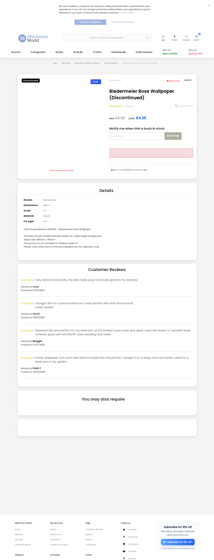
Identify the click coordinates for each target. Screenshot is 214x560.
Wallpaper (66, 62)
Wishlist (186, 40)
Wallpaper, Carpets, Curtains (87, 62)
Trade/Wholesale (23, 544)
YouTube (132, 551)
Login (163, 40)
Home (55, 62)
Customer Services (94, 529)
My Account (55, 534)
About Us (19, 534)
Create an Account (59, 544)
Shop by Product (111, 62)
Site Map (19, 539)
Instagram (133, 544)
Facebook (132, 537)
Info (145, 169)
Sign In (53, 529)
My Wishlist (55, 539)
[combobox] (107, 37)
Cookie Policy (126, 12)
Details (106, 189)
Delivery (89, 534)
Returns (89, 539)
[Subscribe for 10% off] (178, 542)
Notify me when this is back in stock (136, 128)
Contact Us (91, 544)
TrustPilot (132, 529)
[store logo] (33, 37)
